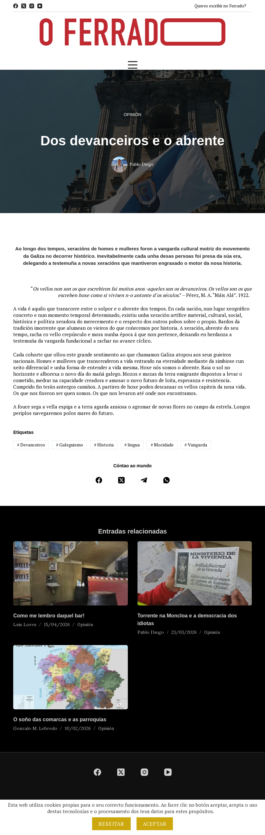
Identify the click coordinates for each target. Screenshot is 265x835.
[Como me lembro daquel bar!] (70, 573)
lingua (132, 445)
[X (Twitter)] (23, 6)
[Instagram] (31, 6)
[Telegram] (144, 480)
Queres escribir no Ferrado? (220, 6)
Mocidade (162, 445)
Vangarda (196, 445)
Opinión (132, 114)
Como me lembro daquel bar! (48, 615)
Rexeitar (111, 824)
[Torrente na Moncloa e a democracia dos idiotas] (194, 573)
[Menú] (132, 65)
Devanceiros (31, 445)
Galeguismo (69, 445)
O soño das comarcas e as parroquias (59, 719)
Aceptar (154, 824)
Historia (104, 445)
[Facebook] (15, 6)
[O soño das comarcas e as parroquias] (70, 677)
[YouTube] (39, 6)
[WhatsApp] (166, 480)
